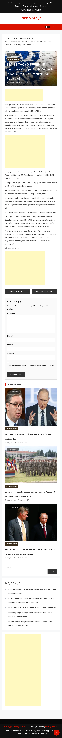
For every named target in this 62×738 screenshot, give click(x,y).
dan (28, 83)
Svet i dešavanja (14, 3)
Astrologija (44, 3)
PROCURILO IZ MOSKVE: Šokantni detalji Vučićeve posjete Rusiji (32, 607)
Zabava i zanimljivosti (30, 3)
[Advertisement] (24, 95)
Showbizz (54, 3)
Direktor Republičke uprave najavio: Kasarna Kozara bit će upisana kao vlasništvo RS (30, 623)
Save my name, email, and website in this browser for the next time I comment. (31, 367)
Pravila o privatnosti (30, 6)
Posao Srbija (31, 18)
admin (22, 500)
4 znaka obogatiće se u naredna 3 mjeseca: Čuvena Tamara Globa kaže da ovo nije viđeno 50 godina (31, 600)
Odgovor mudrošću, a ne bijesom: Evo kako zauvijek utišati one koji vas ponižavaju (32, 591)
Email (10, 345)
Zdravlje (18, 6)
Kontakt (43, 6)
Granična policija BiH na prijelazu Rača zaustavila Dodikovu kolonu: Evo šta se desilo (30, 614)
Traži (52, 572)
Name (10, 336)
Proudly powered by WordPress (16, 727)
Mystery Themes (51, 727)
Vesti (5, 3)
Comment (12, 314)
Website (10, 354)
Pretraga (8, 568)
